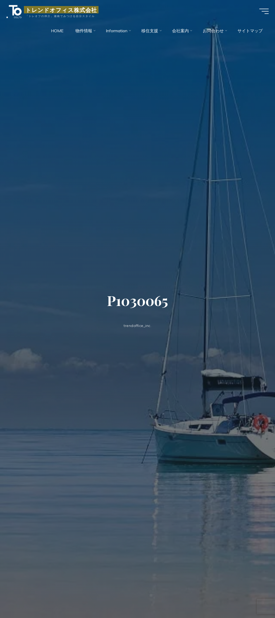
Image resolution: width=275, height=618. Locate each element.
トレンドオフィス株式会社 (63, 11)
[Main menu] (262, 12)
